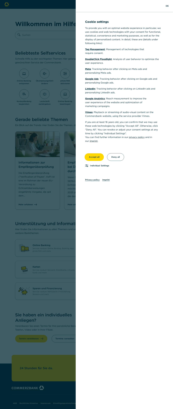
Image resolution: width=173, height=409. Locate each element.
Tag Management (95, 49)
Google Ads (92, 78)
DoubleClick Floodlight (98, 59)
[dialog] (86, 204)
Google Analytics (95, 98)
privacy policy (137, 137)
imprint (94, 140)
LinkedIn (90, 88)
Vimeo (89, 112)
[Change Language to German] (167, 6)
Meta (88, 69)
